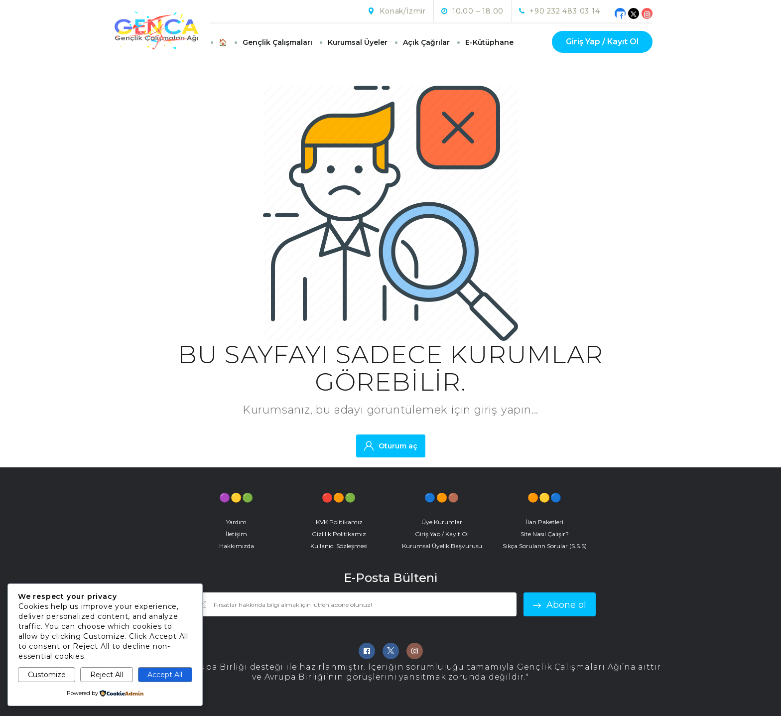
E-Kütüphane (489, 42)
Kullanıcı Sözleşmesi (339, 546)
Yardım (236, 522)
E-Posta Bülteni (390, 578)
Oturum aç (390, 445)
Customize (47, 674)
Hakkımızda (236, 546)
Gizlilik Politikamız (339, 534)
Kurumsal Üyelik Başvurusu (442, 546)
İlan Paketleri (544, 522)
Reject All (106, 674)
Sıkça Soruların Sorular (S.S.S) (545, 546)
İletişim (236, 534)
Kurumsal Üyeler (358, 42)
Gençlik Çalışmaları (277, 42)
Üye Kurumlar (441, 522)
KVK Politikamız (339, 522)
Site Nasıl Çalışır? (545, 534)
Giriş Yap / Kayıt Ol (602, 41)
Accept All (164, 674)
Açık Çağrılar (426, 42)
